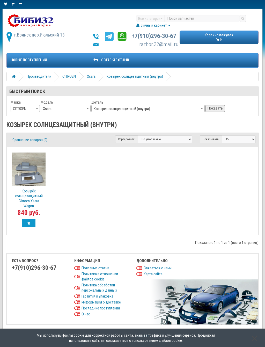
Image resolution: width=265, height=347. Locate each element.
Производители (39, 76)
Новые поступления (29, 60)
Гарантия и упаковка (97, 296)
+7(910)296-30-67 (154, 36)
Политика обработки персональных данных (99, 288)
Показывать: (211, 139)
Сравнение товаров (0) (29, 140)
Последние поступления (101, 308)
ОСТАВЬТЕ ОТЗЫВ (111, 60)
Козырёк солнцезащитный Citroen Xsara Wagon (29, 198)
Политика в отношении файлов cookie (100, 276)
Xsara (91, 76)
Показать (215, 108)
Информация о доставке (101, 302)
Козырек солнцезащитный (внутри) (135, 76)
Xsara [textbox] (47, 108)
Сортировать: (126, 139)
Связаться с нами (158, 268)
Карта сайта (153, 274)
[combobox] (25, 108)
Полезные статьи (95, 268)
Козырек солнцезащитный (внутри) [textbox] (122, 108)
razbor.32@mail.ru (159, 44)
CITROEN (69, 76)
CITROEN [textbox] (19, 108)
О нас (86, 314)
